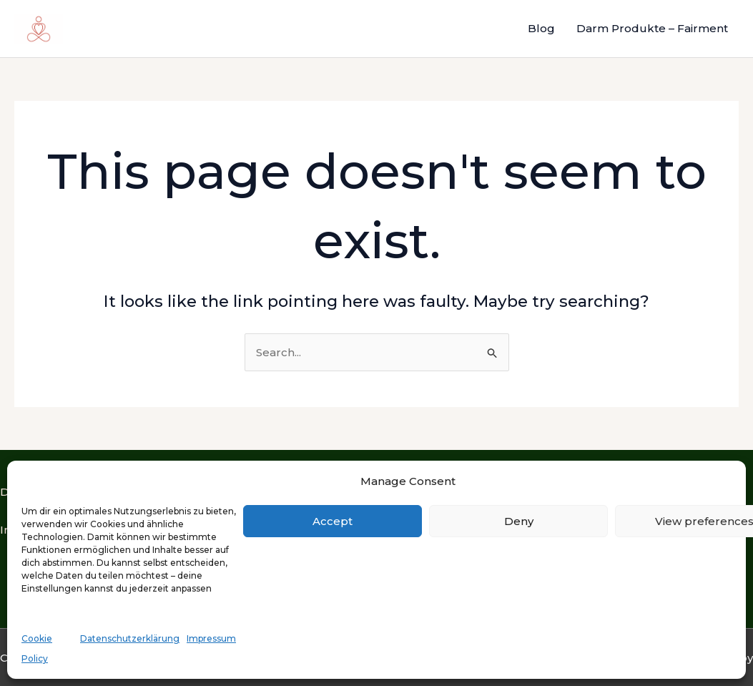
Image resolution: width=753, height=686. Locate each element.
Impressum (211, 638)
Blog (541, 28)
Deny (518, 521)
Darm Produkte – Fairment (652, 28)
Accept (332, 521)
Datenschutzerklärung (129, 638)
